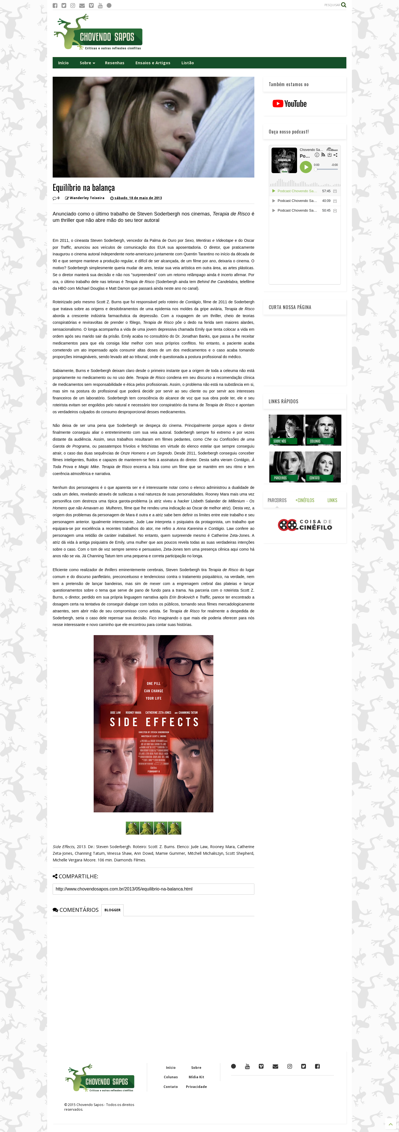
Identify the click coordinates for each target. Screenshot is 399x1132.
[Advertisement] (245, 33)
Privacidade (196, 1086)
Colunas (171, 1077)
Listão (187, 62)
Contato (170, 1086)
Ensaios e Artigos (152, 62)
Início (63, 62)
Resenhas (114, 62)
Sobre (87, 62)
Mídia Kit (196, 1077)
